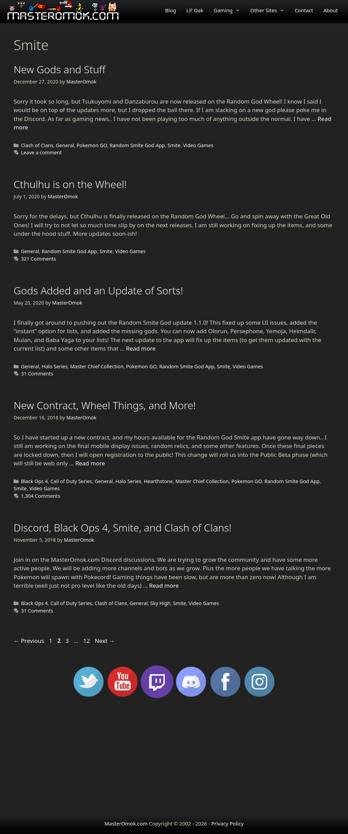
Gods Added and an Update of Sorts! (98, 290)
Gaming (229, 10)
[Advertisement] (174, 758)
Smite (174, 145)
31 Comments (37, 373)
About (330, 10)
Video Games (198, 145)
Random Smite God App (137, 145)
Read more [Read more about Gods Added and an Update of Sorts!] (141, 348)
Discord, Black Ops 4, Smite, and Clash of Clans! (123, 528)
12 (87, 641)
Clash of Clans (37, 145)
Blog (170, 10)
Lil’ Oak (194, 10)
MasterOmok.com (126, 823)
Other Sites (269, 10)
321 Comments (38, 259)
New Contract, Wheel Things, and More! (105, 405)
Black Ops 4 (34, 481)
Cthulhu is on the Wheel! (70, 184)
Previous (29, 641)
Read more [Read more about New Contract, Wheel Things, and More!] (90, 463)
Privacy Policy (227, 823)
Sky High (160, 603)
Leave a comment (41, 152)
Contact (304, 10)
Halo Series (55, 366)
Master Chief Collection (97, 366)
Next (105, 641)
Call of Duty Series (71, 481)
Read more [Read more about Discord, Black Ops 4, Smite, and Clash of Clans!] (164, 585)
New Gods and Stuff (60, 69)
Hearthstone (158, 481)
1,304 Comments (40, 496)
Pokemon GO (92, 145)
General (65, 145)
